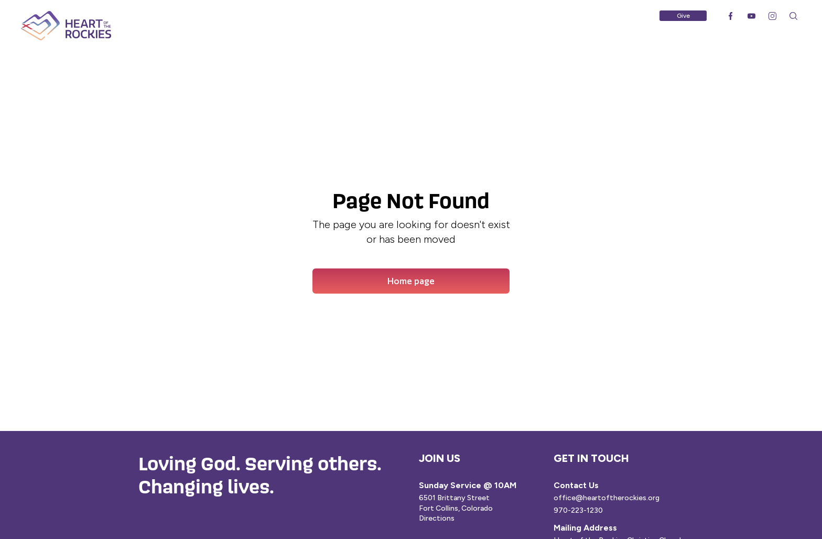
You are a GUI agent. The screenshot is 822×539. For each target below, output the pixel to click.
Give (683, 15)
